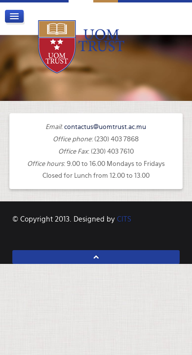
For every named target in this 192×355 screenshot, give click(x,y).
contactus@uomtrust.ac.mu (105, 126)
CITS (124, 219)
